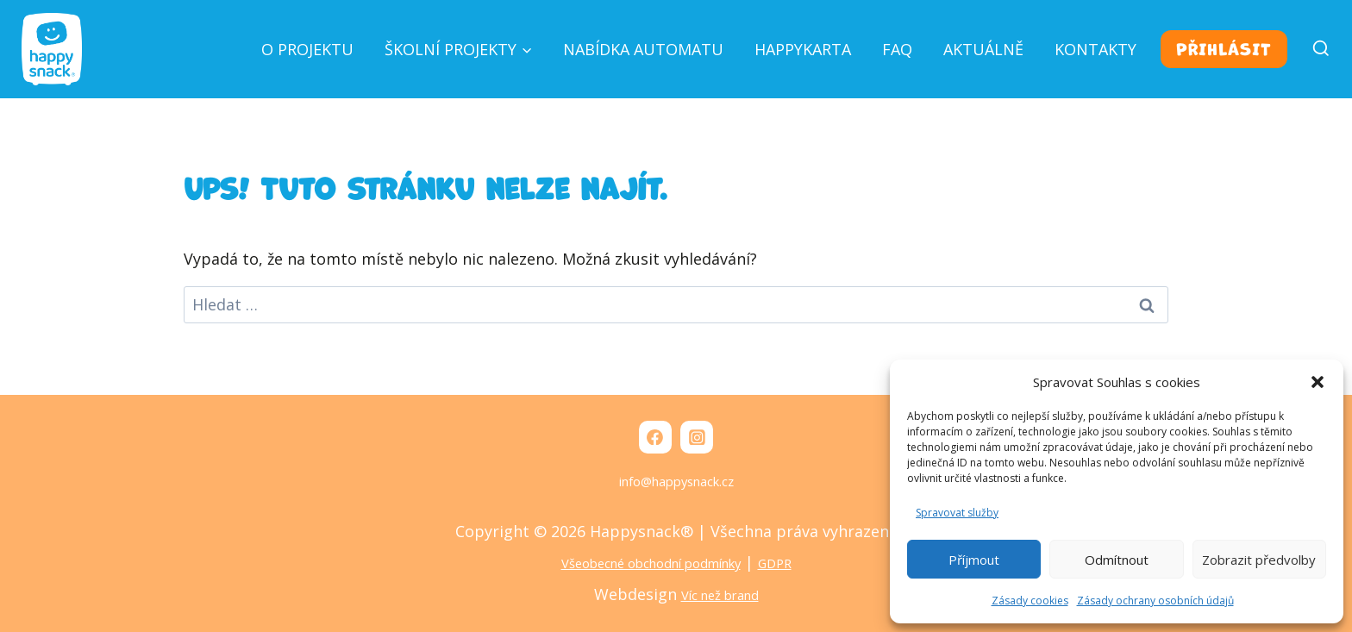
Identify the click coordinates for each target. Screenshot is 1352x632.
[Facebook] (652, 437)
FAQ (897, 49)
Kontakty (1095, 49)
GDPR (801, 564)
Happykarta (802, 49)
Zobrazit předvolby (1259, 559)
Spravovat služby (957, 512)
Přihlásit (1224, 49)
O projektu (307, 49)
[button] (1317, 382)
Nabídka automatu (643, 49)
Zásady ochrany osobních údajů (1155, 600)
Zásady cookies (1030, 600)
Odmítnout (1117, 559)
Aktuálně (983, 49)
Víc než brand (720, 595)
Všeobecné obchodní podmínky (646, 564)
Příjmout (973, 559)
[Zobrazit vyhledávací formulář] (1313, 49)
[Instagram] (698, 437)
